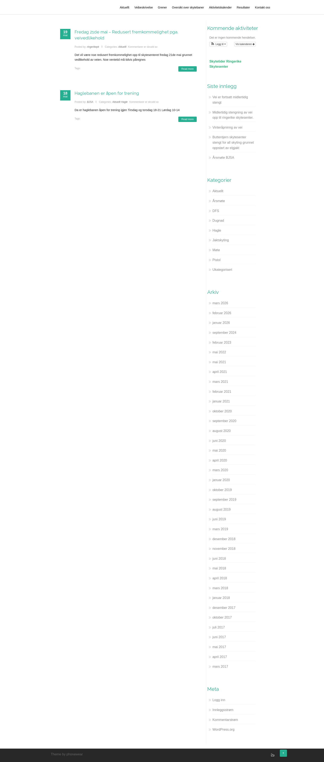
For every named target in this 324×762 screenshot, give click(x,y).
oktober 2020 (222, 411)
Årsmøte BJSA (223, 157)
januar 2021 (221, 401)
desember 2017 (223, 607)
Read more (187, 68)
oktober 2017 (222, 617)
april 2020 (219, 460)
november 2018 (223, 548)
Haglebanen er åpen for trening (107, 93)
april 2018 (219, 578)
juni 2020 (219, 441)
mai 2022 (219, 352)
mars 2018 (220, 588)
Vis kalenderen (245, 44)
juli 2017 (218, 627)
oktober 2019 (222, 490)
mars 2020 (220, 470)
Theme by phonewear (67, 754)
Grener (162, 7)
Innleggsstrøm (222, 710)
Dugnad (218, 220)
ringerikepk (93, 46)
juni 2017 (219, 637)
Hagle (124, 102)
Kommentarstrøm (225, 720)
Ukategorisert (222, 269)
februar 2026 (221, 313)
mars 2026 (220, 303)
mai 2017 (219, 647)
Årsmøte (218, 201)
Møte (216, 250)
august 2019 (221, 509)
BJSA (90, 102)
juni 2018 (219, 558)
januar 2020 (221, 480)
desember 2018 (223, 539)
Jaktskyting (220, 240)
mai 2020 (219, 450)
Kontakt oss (262, 7)
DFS (215, 211)
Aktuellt (124, 7)
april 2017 (219, 657)
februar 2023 (221, 342)
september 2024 (224, 332)
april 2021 (219, 372)
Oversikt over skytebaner (188, 7)
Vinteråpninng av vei (227, 127)
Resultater (243, 7)
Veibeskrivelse (143, 7)
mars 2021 (220, 381)
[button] (218, 44)
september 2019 (224, 499)
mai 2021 (219, 362)
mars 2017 (220, 666)
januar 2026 (221, 322)
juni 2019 (219, 519)
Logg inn (218, 700)
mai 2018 (219, 568)
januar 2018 (221, 598)
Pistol (216, 260)
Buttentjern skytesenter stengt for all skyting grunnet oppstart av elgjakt (233, 142)
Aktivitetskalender (220, 7)
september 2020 (224, 421)
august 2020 (221, 431)
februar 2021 (221, 391)
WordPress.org (223, 729)
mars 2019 (220, 529)
